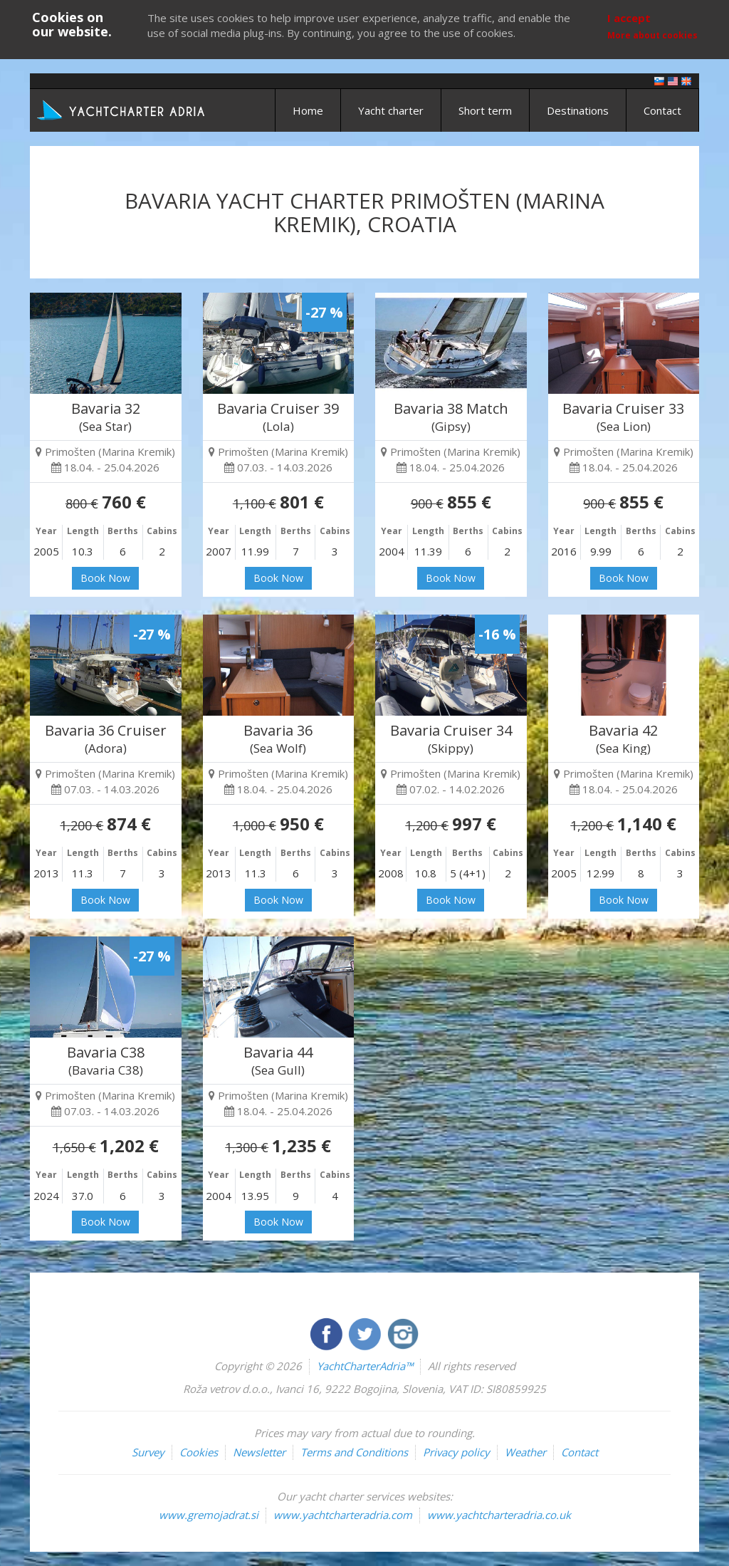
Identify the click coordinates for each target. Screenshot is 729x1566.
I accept (629, 18)
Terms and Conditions (354, 1452)
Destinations (578, 110)
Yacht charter (391, 110)
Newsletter (259, 1452)
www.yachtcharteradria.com (342, 1515)
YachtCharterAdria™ (365, 1366)
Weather (525, 1452)
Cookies (198, 1452)
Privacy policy (456, 1452)
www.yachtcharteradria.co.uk (499, 1515)
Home (308, 110)
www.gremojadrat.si (208, 1515)
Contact (662, 110)
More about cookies (652, 35)
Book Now (105, 578)
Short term (485, 110)
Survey (148, 1452)
